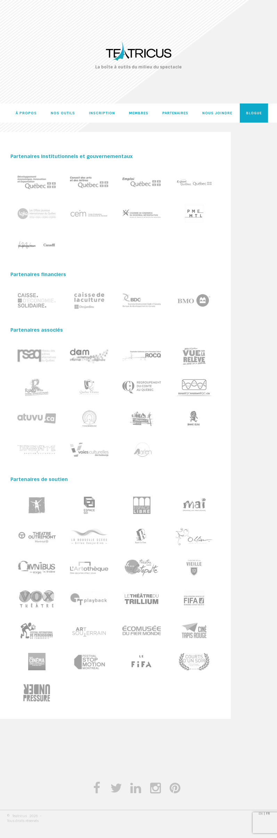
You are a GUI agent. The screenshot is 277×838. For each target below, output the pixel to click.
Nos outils (63, 113)
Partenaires (175, 113)
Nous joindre (217, 113)
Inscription (102, 113)
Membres (138, 113)
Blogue (254, 113)
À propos (26, 113)
